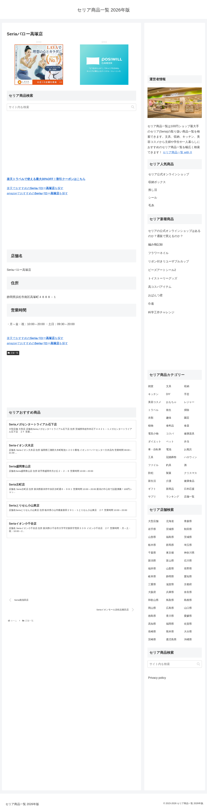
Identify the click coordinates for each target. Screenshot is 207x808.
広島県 (170, 608)
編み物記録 (155, 244)
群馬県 (170, 545)
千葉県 (152, 552)
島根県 (188, 600)
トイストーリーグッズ (162, 278)
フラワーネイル (158, 253)
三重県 (152, 584)
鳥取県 (170, 600)
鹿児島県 (171, 639)
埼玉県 (188, 545)
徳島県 (152, 615)
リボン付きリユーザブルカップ (168, 261)
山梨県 (170, 568)
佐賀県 (188, 623)
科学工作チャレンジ (161, 312)
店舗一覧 (13, 353)
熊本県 (170, 631)
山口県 (188, 608)
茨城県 (188, 537)
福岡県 (170, 623)
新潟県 (152, 560)
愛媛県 (188, 615)
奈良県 (188, 592)
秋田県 (188, 529)
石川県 (188, 560)
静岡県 (170, 576)
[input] (71, 107)
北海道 (170, 521)
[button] (133, 107)
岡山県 (152, 608)
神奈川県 (189, 552)
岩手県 (152, 529)
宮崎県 (152, 639)
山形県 (152, 537)
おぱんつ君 (155, 295)
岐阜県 (152, 576)
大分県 (188, 631)
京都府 (188, 584)
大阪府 (152, 592)
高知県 (152, 623)
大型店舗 (153, 521)
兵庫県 (170, 592)
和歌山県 (153, 600)
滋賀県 (170, 584)
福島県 (170, 537)
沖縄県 (188, 639)
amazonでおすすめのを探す (37, 193)
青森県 (188, 521)
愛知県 (188, 576)
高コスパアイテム (159, 286)
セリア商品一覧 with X (177, 152)
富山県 (170, 560)
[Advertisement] (71, 144)
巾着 (151, 303)
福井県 (152, 568)
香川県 (170, 615)
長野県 (188, 568)
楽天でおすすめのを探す (35, 188)
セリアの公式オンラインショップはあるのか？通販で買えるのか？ (174, 233)
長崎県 (152, 631)
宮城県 (170, 529)
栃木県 (152, 545)
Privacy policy (157, 677)
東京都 (170, 552)
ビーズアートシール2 (162, 270)
